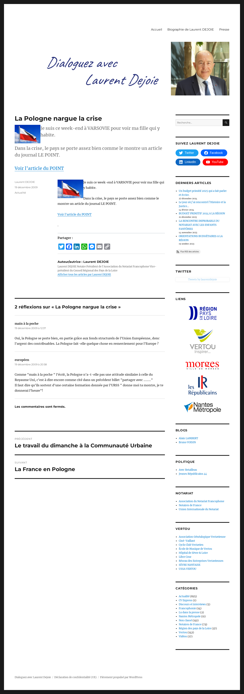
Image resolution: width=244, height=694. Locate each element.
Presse (224, 29)
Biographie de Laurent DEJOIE (190, 29)
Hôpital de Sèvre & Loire (193, 552)
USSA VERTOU (187, 569)
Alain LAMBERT (188, 438)
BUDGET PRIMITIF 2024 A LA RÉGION (202, 213)
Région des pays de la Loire (195, 628)
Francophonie (187, 608)
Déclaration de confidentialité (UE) (75, 677)
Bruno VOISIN (187, 442)
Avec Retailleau (188, 469)
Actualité (20, 192)
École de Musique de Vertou (195, 548)
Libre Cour (185, 556)
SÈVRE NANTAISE (189, 564)
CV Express (185, 600)
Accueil (156, 29)
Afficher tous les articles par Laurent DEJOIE (84, 274)
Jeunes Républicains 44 (193, 473)
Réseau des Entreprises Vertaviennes (201, 560)
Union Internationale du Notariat (199, 509)
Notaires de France (190, 505)
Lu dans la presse (189, 612)
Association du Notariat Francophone (201, 501)
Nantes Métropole (190, 616)
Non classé (185, 620)
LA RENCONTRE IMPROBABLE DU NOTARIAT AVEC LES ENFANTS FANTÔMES (199, 225)
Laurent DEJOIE (25, 181)
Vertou (183, 632)
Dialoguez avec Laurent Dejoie (33, 677)
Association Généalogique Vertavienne (202, 536)
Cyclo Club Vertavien (191, 544)
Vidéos (183, 636)
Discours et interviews (192, 604)
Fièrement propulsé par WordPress (121, 677)
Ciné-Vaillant (187, 540)
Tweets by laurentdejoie (190, 279)
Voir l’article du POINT (39, 168)
